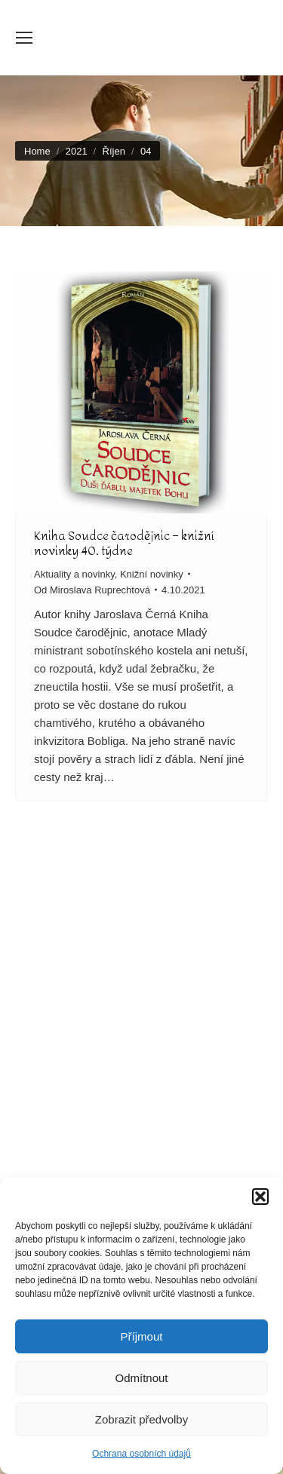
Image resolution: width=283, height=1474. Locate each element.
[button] (260, 1196)
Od (92, 590)
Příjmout (142, 1336)
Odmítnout (141, 1377)
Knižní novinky (151, 574)
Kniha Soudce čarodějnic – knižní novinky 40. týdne (124, 543)
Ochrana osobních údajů (141, 1453)
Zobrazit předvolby (141, 1419)
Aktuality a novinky (74, 574)
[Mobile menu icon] (24, 38)
